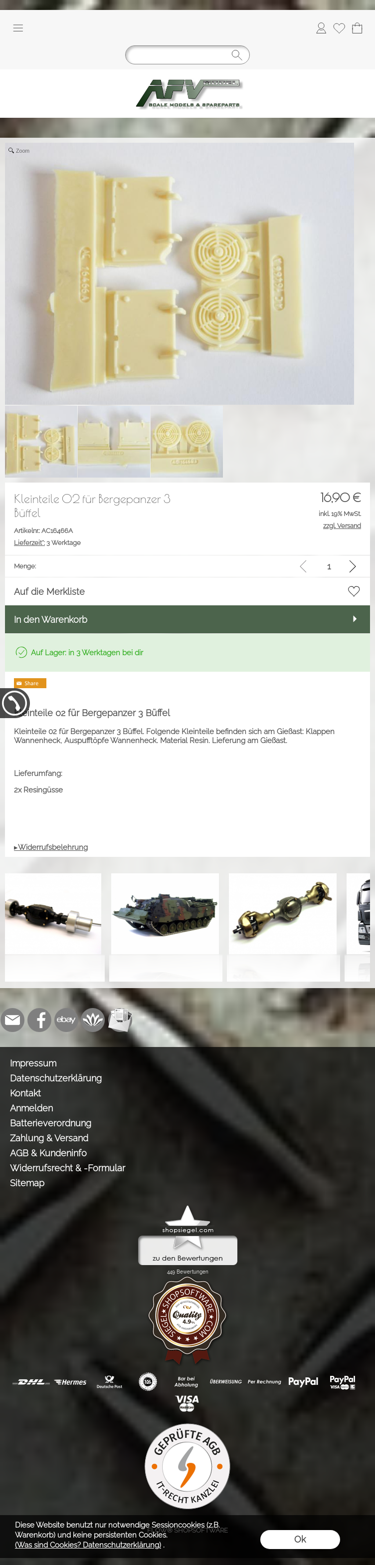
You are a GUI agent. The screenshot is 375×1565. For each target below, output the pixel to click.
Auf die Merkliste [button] (49, 591)
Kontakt (25, 1093)
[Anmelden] (321, 27)
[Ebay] (66, 1020)
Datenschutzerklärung (56, 1078)
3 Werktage (47, 542)
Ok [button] (300, 1539)
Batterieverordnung (50, 1123)
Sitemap (27, 1183)
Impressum (33, 1063)
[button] (18, 27)
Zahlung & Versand (49, 1138)
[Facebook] (39, 1020)
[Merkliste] (339, 27)
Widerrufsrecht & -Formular (67, 1168)
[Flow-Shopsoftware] (93, 1020)
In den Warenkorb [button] (50, 619)
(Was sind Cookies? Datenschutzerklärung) (88, 1545)
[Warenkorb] (357, 27)
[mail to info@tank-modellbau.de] (12, 1020)
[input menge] (329, 566)
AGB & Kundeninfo (48, 1153)
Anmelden (31, 1108)
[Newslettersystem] (120, 1020)
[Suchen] (187, 54)
